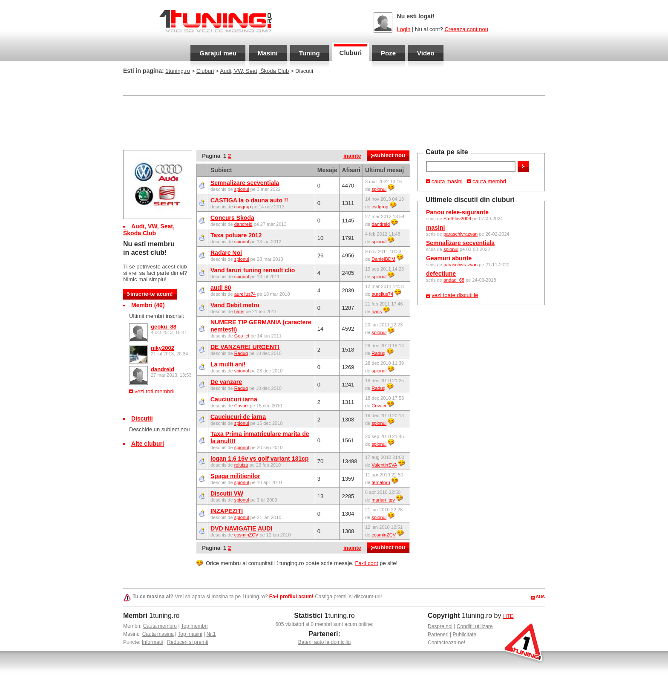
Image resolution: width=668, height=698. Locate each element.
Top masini (190, 634)
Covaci (241, 405)
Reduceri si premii (187, 642)
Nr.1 (211, 634)
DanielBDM (383, 259)
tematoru (380, 482)
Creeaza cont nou (466, 29)
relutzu (241, 464)
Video (426, 53)
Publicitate (464, 634)
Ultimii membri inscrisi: (156, 316)
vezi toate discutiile (455, 295)
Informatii (152, 642)
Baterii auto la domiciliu (324, 642)
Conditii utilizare (475, 626)
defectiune (441, 273)
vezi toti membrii (155, 391)
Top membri (194, 626)
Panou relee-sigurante (457, 212)
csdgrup (242, 206)
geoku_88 (163, 326)
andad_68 (453, 280)
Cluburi (351, 52)
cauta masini (447, 181)
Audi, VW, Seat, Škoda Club (254, 71)
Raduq (241, 353)
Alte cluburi (147, 443)
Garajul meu (217, 53)
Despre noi (440, 626)
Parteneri (438, 634)
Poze (388, 53)
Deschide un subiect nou (159, 429)
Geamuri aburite (449, 258)
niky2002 (162, 348)
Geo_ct (241, 335)
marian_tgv (382, 499)
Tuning (309, 53)
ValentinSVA (384, 464)
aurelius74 (245, 294)
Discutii (142, 418)
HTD (508, 616)
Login (404, 29)
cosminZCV (246, 534)
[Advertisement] (334, 122)
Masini (268, 53)
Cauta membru (160, 626)
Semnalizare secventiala (460, 242)
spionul (450, 249)
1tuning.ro (177, 71)
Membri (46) (148, 305)
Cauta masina (158, 634)
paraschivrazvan (460, 234)
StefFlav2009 (457, 218)
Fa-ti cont (366, 563)
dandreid (162, 369)
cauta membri (489, 181)
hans (239, 311)
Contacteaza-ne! (446, 643)
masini (435, 227)
